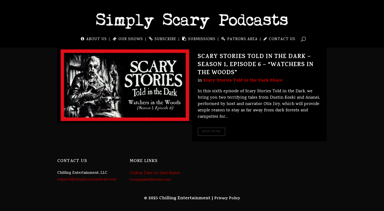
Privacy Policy (227, 198)
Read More (211, 131)
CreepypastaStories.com (150, 180)
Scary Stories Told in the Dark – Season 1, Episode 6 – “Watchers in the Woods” (255, 65)
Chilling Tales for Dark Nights (155, 173)
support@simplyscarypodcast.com (87, 179)
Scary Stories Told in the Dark (236, 80)
